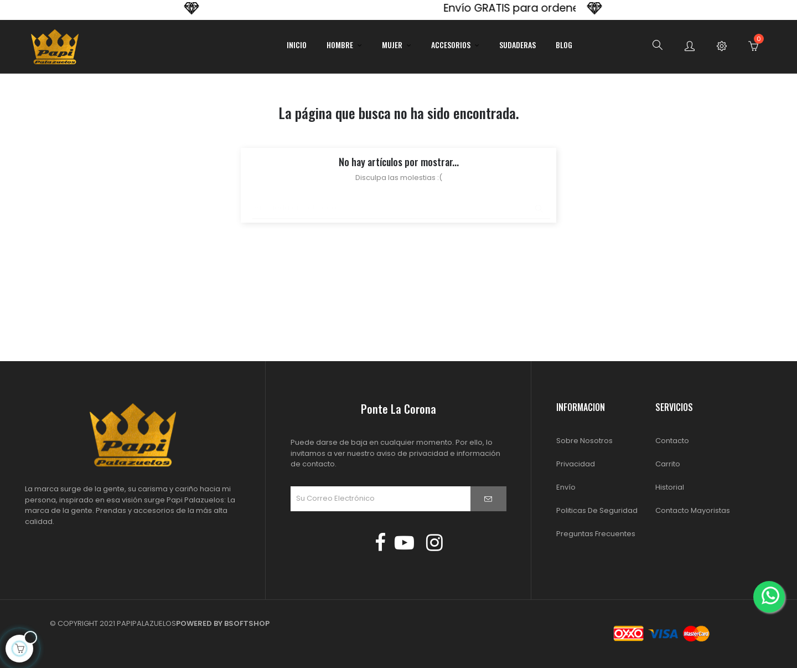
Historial (669, 487)
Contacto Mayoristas (692, 510)
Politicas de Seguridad (597, 510)
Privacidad (575, 464)
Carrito (667, 464)
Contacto (672, 440)
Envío (566, 487)
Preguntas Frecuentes (595, 533)
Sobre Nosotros (584, 440)
